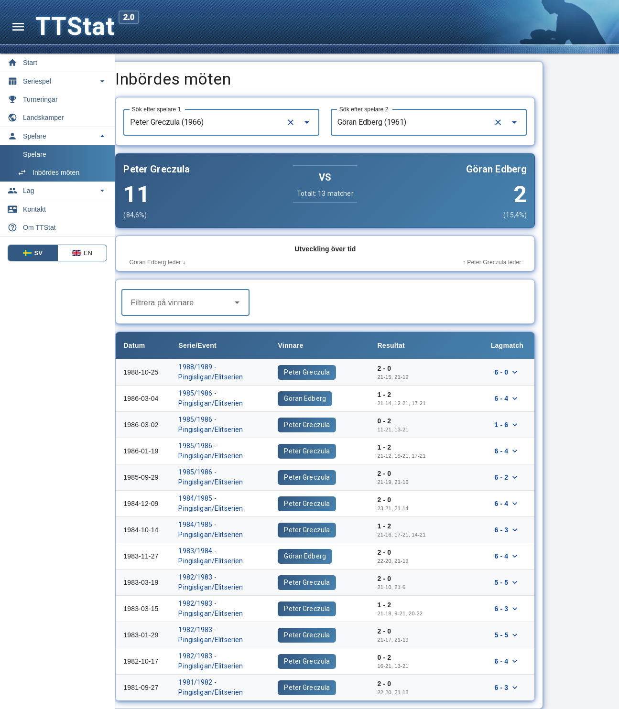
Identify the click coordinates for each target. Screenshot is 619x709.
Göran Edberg (347, 398)
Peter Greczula (349, 372)
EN (82, 253)
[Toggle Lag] (57, 191)
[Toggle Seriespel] (57, 81)
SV (33, 253)
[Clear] (332, 122)
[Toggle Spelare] (57, 136)
